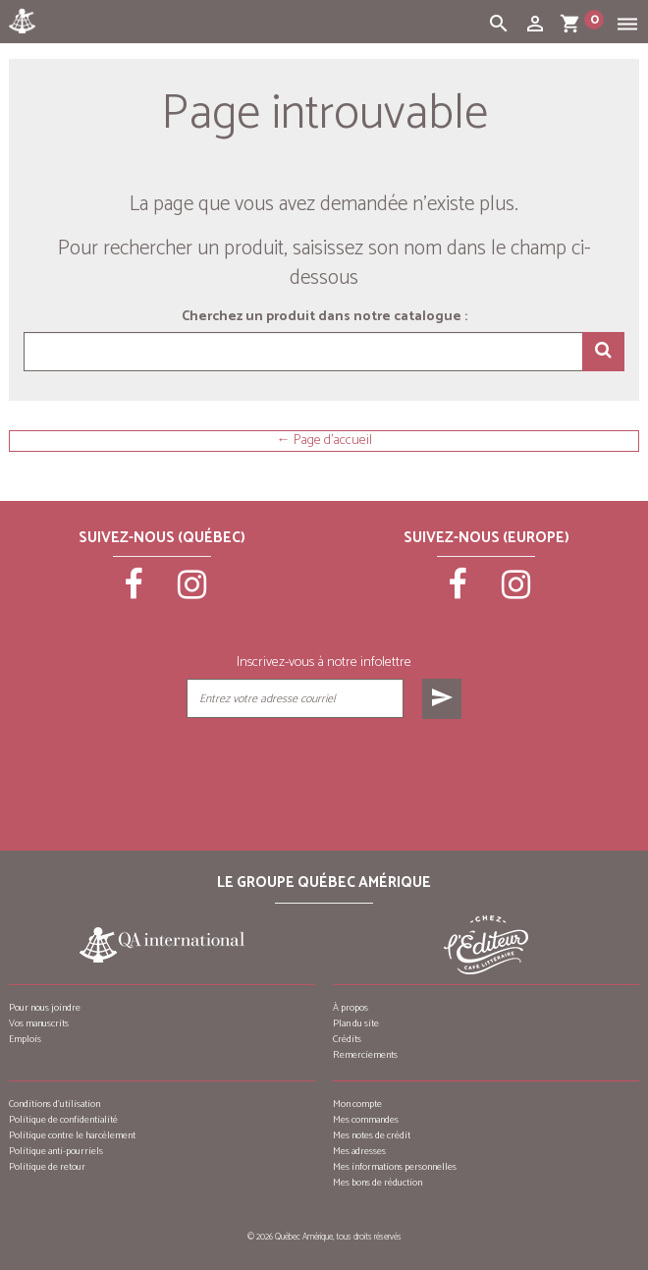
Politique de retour (47, 1167)
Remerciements (365, 1055)
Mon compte (357, 1104)
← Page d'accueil (324, 441)
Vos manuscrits (39, 1023)
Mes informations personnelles (395, 1167)
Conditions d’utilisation (54, 1104)
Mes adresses (359, 1151)
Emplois (25, 1039)
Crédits (347, 1039)
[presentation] (323, 768)
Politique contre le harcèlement (72, 1135)
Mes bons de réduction (377, 1182)
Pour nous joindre (45, 1008)
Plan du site (356, 1023)
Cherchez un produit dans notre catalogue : (324, 317)
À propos (350, 1008)
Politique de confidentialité (63, 1120)
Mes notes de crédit (371, 1135)
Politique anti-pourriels (56, 1151)
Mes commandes (366, 1120)
